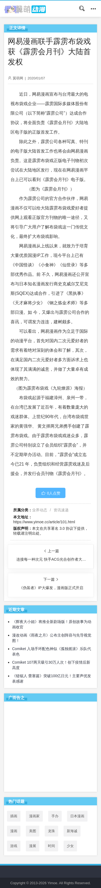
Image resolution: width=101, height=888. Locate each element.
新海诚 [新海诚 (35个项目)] (72, 831)
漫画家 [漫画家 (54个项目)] (34, 816)
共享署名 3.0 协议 (58, 528)
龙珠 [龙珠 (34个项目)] (51, 831)
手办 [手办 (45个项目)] (54, 816)
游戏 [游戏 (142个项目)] (13, 846)
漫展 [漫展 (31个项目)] (32, 846)
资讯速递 (61, 510)
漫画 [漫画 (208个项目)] (13, 831)
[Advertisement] (50, 747)
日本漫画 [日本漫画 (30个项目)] (77, 816)
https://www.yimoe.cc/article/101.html (44, 522)
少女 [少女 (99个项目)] (70, 846)
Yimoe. (52, 883)
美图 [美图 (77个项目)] (32, 831)
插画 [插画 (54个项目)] (13, 816)
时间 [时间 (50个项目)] (51, 846)
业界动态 (39, 510)
